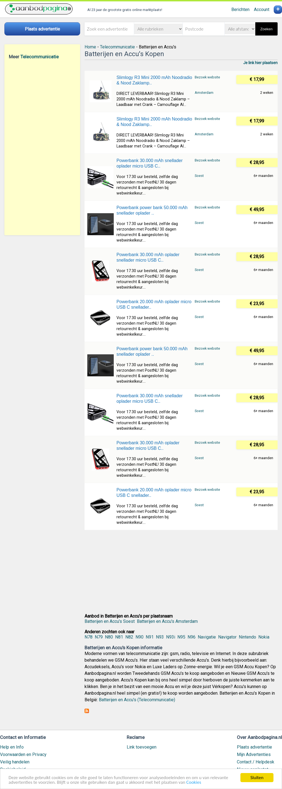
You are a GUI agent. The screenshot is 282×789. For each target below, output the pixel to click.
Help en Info (12, 747)
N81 (119, 637)
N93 (160, 637)
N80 (109, 637)
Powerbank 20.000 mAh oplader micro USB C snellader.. (153, 304)
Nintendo (247, 637)
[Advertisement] (42, 147)
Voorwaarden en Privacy (23, 754)
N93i (170, 637)
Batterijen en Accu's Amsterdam (167, 621)
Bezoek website (207, 77)
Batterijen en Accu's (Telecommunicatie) (137, 699)
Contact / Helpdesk (255, 762)
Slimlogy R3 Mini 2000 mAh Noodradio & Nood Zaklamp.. (154, 80)
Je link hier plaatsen (260, 63)
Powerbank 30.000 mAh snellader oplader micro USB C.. (149, 163)
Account (261, 9)
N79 (99, 637)
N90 (139, 637)
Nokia (263, 637)
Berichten (240, 9)
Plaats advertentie (254, 747)
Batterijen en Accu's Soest (110, 621)
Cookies (193, 782)
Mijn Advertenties (254, 754)
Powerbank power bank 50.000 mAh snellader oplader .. (152, 210)
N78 (89, 637)
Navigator (227, 637)
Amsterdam (204, 93)
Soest (199, 176)
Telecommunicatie (39, 56)
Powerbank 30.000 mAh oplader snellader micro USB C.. (148, 257)
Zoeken (266, 29)
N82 (129, 637)
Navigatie (207, 637)
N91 (150, 637)
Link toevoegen (141, 747)
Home (90, 47)
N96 (192, 637)
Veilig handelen (14, 762)
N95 (181, 637)
